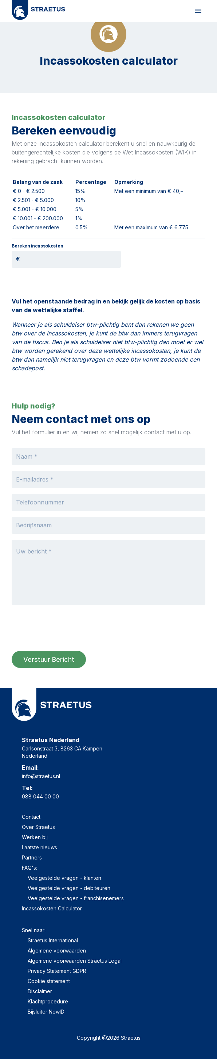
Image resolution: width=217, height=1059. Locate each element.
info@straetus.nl (41, 776)
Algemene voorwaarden (57, 950)
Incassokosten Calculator (52, 908)
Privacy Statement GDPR (57, 971)
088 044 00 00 (40, 796)
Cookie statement (49, 981)
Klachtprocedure (48, 1001)
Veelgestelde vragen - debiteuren (69, 888)
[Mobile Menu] (198, 11)
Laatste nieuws (39, 847)
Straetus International (53, 940)
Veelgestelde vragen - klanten (64, 878)
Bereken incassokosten (37, 246)
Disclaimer (40, 991)
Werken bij (35, 837)
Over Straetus (38, 827)
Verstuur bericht (48, 659)
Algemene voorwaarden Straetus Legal (75, 961)
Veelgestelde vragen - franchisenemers (76, 898)
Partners (32, 857)
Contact (31, 817)
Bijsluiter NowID (46, 1011)
